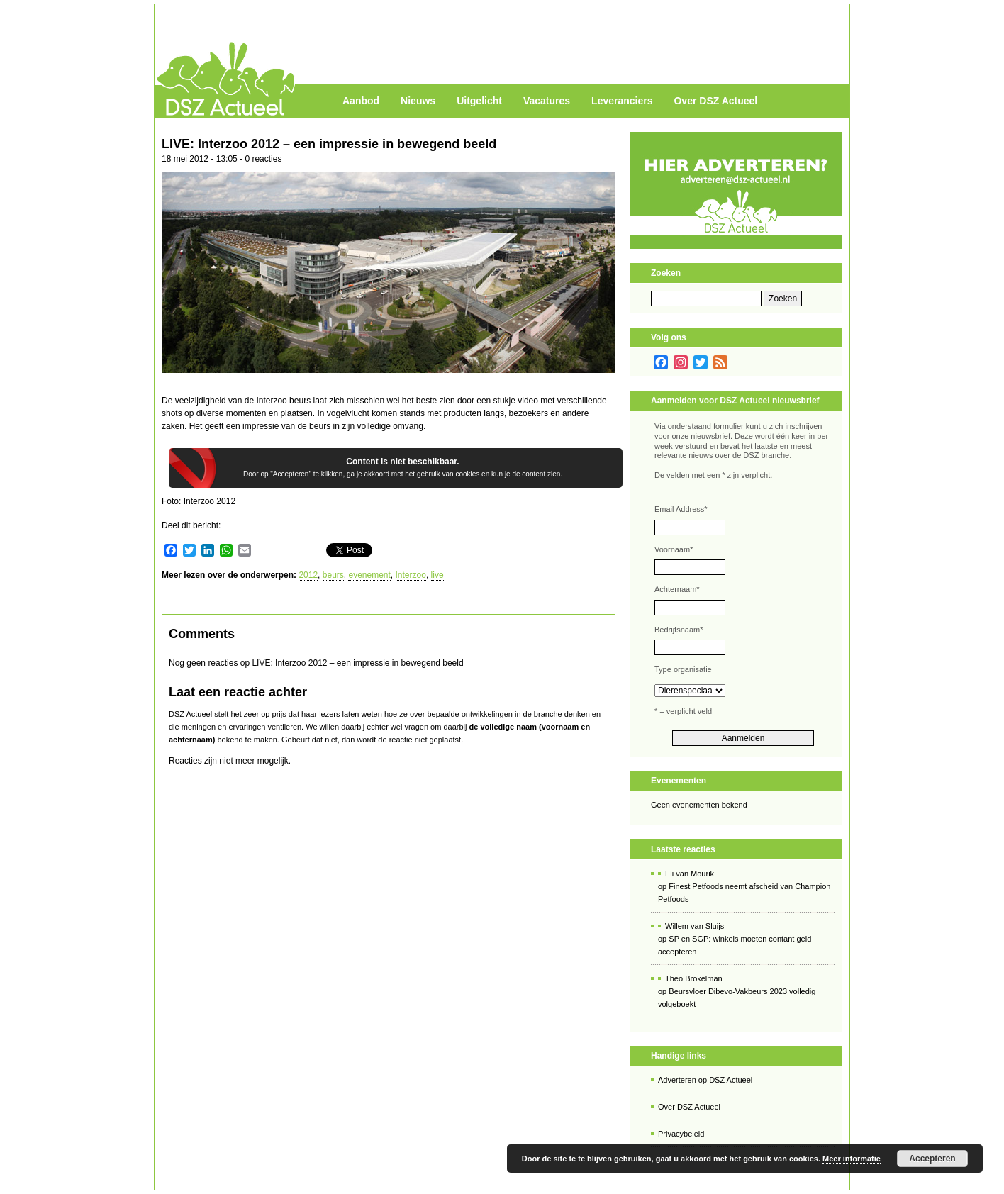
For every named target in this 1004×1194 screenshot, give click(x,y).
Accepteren (932, 1159)
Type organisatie (683, 669)
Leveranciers (621, 100)
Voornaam (673, 549)
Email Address (681, 509)
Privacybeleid (681, 1133)
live (437, 575)
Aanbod (360, 100)
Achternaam (677, 589)
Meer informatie (851, 1158)
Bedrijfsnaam (678, 629)
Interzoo (411, 575)
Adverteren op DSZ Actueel (705, 1080)
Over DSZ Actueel (715, 100)
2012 (308, 575)
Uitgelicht (479, 100)
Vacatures (546, 100)
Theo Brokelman (694, 978)
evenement (369, 575)
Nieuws (418, 100)
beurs (333, 575)
